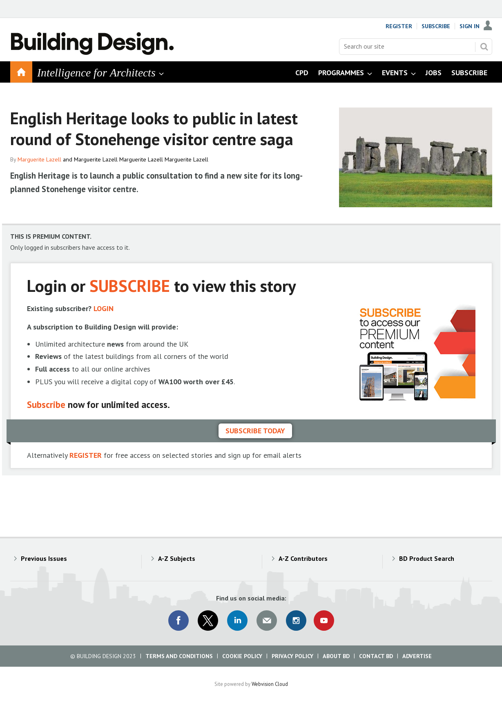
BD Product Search (426, 558)
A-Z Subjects (176, 558)
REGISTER (85, 455)
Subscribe (436, 26)
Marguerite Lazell (39, 159)
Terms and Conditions (179, 656)
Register (399, 26)
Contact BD (376, 656)
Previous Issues (44, 558)
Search (484, 46)
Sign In (470, 26)
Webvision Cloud (270, 684)
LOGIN (104, 308)
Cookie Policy (242, 656)
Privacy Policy (292, 656)
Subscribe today (255, 430)
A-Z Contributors (303, 558)
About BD (336, 656)
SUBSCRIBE (129, 285)
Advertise (417, 656)
